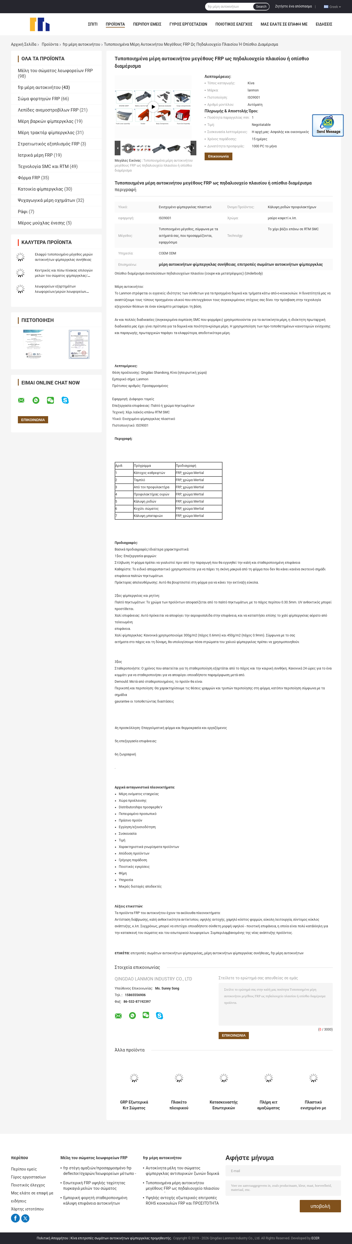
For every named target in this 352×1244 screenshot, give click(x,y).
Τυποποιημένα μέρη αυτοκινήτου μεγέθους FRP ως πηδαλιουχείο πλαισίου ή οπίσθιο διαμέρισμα (154, 165)
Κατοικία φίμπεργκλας (40, 189)
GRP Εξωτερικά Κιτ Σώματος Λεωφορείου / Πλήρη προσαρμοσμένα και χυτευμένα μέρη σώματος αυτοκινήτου (134, 1105)
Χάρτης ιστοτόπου (27, 1209)
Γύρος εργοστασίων (188, 24)
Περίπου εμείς (147, 24)
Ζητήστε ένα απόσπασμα (293, 6)
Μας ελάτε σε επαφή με (284, 24)
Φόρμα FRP (29, 177)
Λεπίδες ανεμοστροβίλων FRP (48, 110)
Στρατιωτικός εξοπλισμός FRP (48, 144)
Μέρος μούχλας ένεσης (41, 223)
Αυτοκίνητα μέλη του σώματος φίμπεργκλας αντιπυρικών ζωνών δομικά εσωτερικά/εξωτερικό (182, 1171)
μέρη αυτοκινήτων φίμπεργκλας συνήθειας (236, 953)
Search (261, 7)
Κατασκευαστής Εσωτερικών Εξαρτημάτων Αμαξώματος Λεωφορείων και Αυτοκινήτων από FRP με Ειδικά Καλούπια (224, 1105)
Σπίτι (93, 24)
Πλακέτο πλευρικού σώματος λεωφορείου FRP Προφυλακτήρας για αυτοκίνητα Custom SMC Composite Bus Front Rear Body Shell (179, 1105)
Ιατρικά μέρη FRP (35, 155)
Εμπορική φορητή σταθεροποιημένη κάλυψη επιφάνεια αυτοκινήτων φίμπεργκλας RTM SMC (95, 1201)
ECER (316, 1238)
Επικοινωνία (218, 156)
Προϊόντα (115, 24)
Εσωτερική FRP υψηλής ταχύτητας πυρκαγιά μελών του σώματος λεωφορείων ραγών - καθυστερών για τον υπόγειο (97, 1186)
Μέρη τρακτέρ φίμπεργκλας (46, 132)
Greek (335, 7)
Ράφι (23, 211)
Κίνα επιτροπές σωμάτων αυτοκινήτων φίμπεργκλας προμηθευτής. (121, 1238)
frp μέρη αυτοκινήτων (287, 953)
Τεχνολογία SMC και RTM (43, 166)
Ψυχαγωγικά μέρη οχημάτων (46, 200)
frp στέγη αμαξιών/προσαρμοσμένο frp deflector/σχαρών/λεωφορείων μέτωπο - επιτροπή (99, 1171)
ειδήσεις (324, 24)
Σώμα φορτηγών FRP (39, 98)
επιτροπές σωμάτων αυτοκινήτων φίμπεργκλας (167, 953)
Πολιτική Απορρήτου (52, 1238)
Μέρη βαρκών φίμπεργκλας (45, 121)
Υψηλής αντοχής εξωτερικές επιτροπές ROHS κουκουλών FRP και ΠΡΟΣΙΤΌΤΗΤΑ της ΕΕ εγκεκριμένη (182, 1201)
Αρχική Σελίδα (23, 44)
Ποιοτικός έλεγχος (233, 24)
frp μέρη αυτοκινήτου (81, 44)
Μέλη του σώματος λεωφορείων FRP (55, 70)
